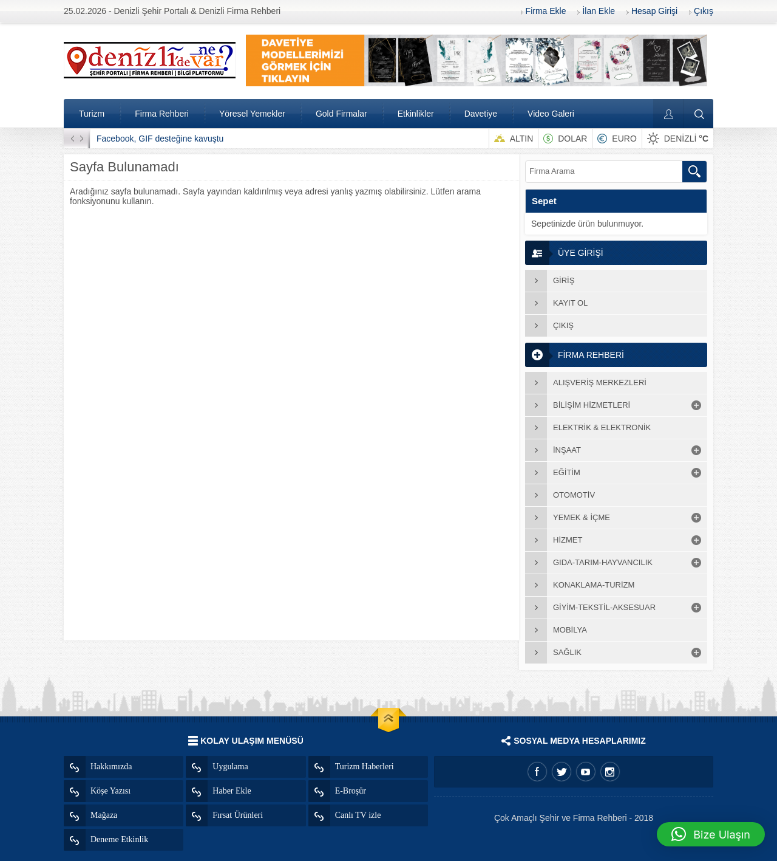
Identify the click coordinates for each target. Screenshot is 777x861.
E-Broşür (337, 791)
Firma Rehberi (162, 113)
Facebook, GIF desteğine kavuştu (160, 138)
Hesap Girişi (654, 11)
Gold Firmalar (341, 113)
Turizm (91, 113)
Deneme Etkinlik (106, 840)
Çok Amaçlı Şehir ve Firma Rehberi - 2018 (573, 818)
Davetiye (480, 113)
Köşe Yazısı (97, 791)
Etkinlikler (416, 113)
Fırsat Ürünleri (224, 815)
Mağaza (90, 815)
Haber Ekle (218, 791)
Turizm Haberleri (351, 767)
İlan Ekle (598, 11)
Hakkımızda (98, 767)
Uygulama (217, 767)
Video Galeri (551, 113)
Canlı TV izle (344, 815)
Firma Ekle (546, 11)
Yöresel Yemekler (252, 113)
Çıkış (703, 11)
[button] (711, 834)
